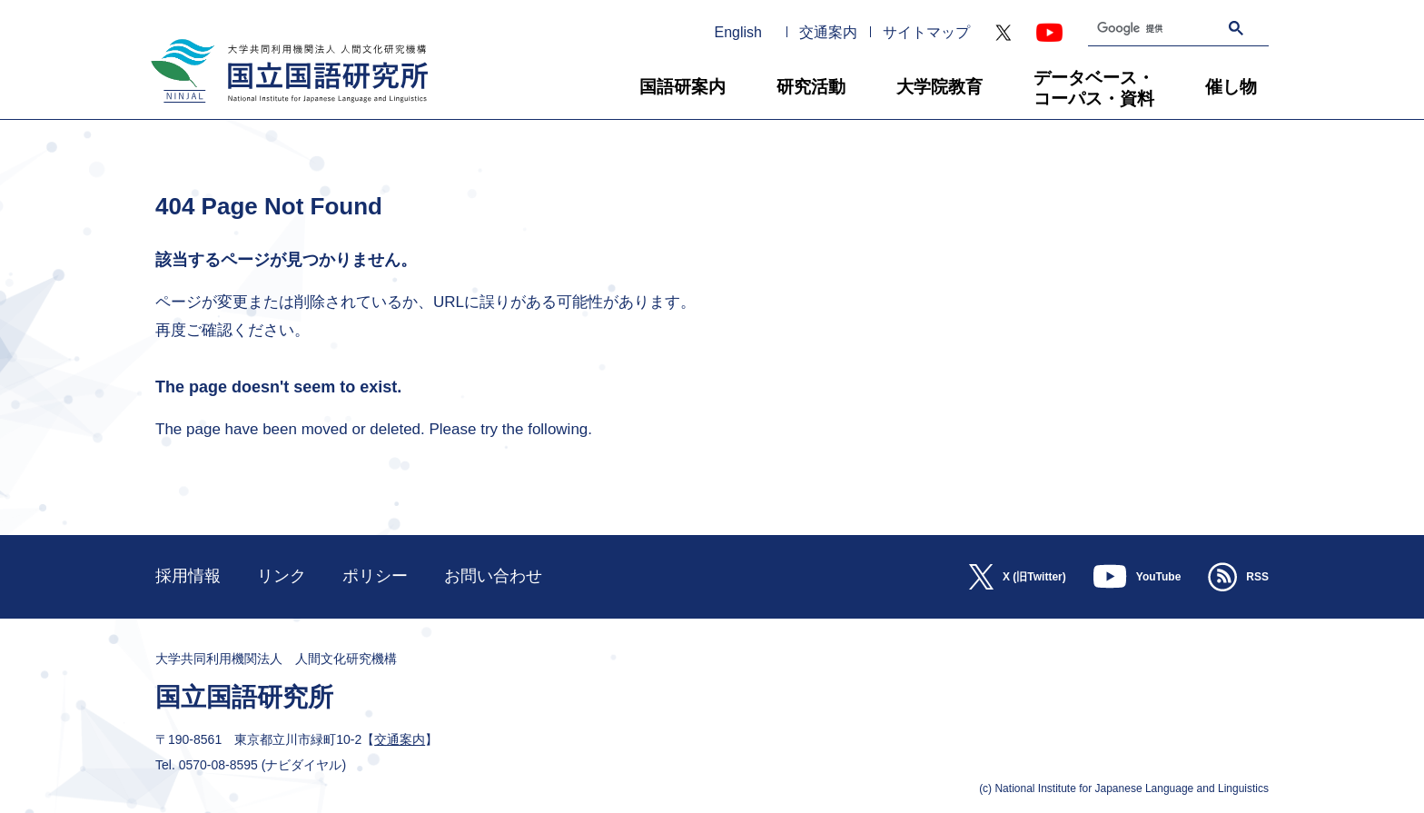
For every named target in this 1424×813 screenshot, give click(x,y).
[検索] (1137, 29)
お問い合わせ (493, 576)
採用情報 (188, 576)
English (738, 32)
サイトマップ (926, 32)
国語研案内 (682, 86)
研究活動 (811, 86)
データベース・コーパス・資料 (1093, 88)
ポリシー (375, 576)
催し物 (1231, 86)
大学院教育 (939, 86)
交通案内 (828, 32)
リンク (281, 576)
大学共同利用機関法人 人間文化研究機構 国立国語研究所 (282, 110)
